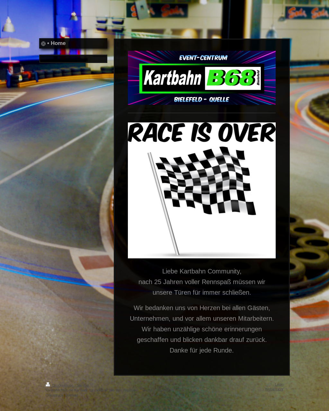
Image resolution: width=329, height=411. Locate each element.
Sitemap (82, 385)
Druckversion (60, 385)
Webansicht (274, 389)
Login (279, 384)
